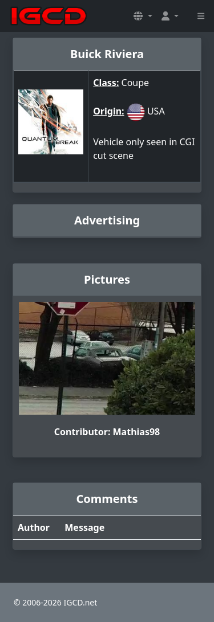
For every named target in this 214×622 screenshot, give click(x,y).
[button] (142, 16)
